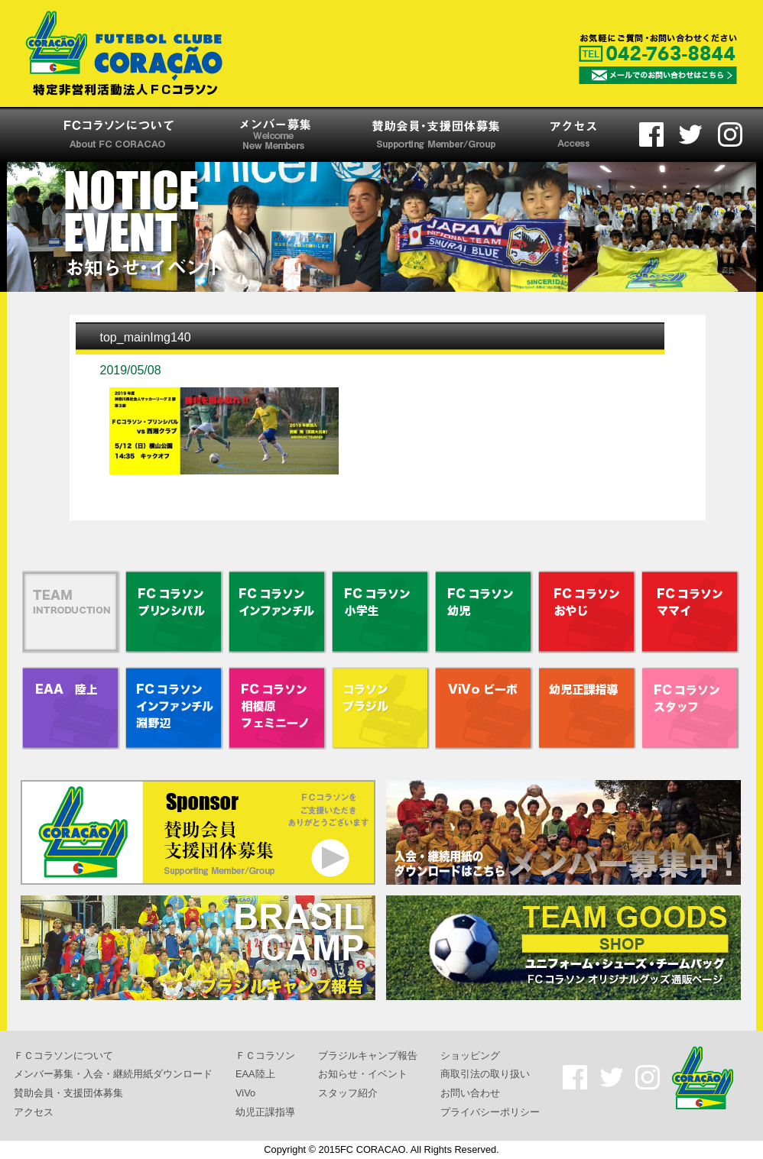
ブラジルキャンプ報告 (367, 1054)
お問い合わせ (470, 1093)
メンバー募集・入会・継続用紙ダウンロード (113, 1074)
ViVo (245, 1093)
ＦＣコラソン (265, 1054)
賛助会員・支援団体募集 (68, 1093)
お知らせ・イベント (362, 1074)
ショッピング (470, 1054)
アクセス (34, 1111)
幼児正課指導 (265, 1111)
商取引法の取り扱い (485, 1074)
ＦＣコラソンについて (63, 1054)
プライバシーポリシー (490, 1111)
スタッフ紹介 (348, 1093)
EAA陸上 (255, 1074)
